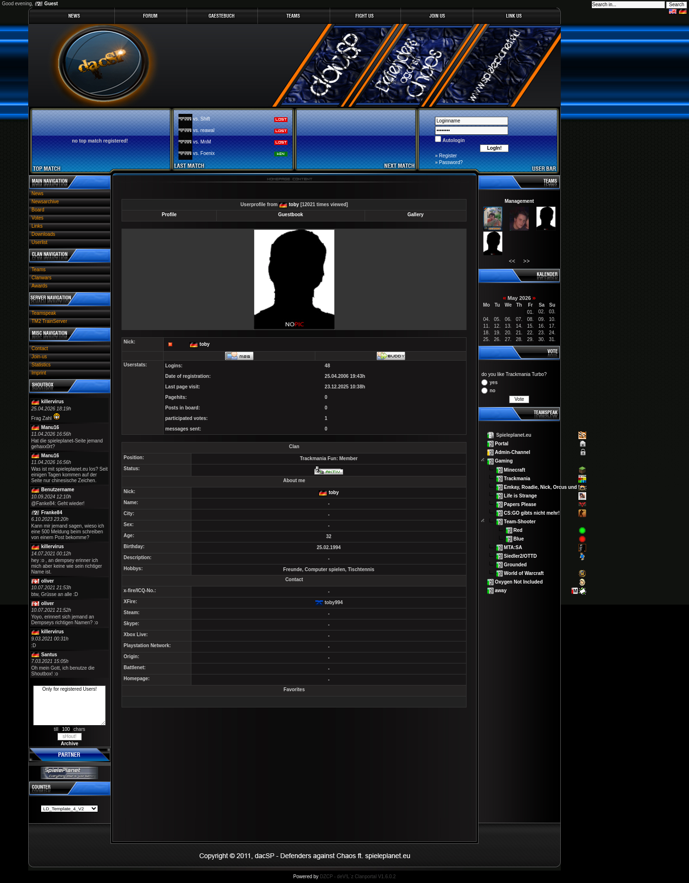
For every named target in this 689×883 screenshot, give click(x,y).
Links (37, 226)
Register (448, 155)
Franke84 (51, 512)
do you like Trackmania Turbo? (513, 374)
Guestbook (290, 214)
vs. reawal (203, 130)
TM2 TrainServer (49, 321)
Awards (39, 285)
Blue (518, 538)
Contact (40, 348)
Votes (38, 218)
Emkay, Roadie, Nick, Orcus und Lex (545, 486)
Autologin (453, 140)
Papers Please (520, 504)
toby (294, 204)
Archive (69, 743)
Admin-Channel (512, 452)
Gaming (503, 461)
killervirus (52, 401)
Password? (451, 162)
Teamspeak (44, 313)
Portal (501, 443)
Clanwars (42, 277)
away (500, 590)
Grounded (515, 564)
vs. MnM (202, 141)
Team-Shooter (520, 521)
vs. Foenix (204, 153)
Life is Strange (520, 495)
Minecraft (514, 469)
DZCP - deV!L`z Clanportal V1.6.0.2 (358, 876)
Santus (49, 654)
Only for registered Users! (69, 705)
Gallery (415, 214)
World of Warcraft (524, 573)
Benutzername (57, 489)
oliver (47, 581)
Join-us (39, 356)
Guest (51, 3)
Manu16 (50, 427)
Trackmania (517, 478)
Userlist (39, 242)
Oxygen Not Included (519, 582)
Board (38, 209)
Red (517, 530)
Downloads (43, 234)
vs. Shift (201, 118)
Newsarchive (45, 201)
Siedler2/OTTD (520, 556)
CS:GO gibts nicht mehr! (532, 512)
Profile (169, 214)
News (38, 193)
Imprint (39, 372)
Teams (38, 269)
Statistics (41, 364)
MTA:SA (513, 547)
